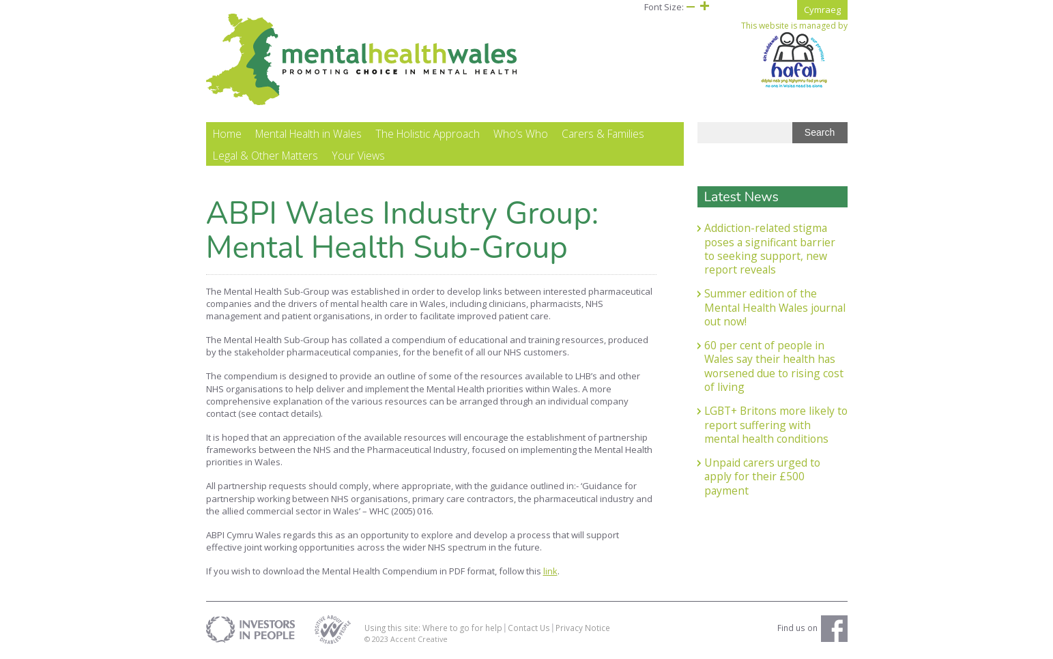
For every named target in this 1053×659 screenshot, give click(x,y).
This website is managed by (794, 54)
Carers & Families (603, 133)
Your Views (358, 155)
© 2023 (377, 639)
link (550, 571)
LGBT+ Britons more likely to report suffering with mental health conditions (776, 424)
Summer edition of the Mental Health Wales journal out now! (775, 307)
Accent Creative (419, 639)
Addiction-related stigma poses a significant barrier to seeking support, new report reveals (769, 248)
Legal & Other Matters (265, 155)
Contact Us (529, 627)
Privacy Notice (583, 627)
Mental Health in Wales (308, 133)
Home (227, 133)
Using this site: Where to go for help (433, 627)
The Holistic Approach (427, 133)
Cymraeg (822, 9)
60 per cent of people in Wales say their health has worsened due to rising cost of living (773, 366)
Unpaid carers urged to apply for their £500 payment (762, 476)
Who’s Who (520, 133)
